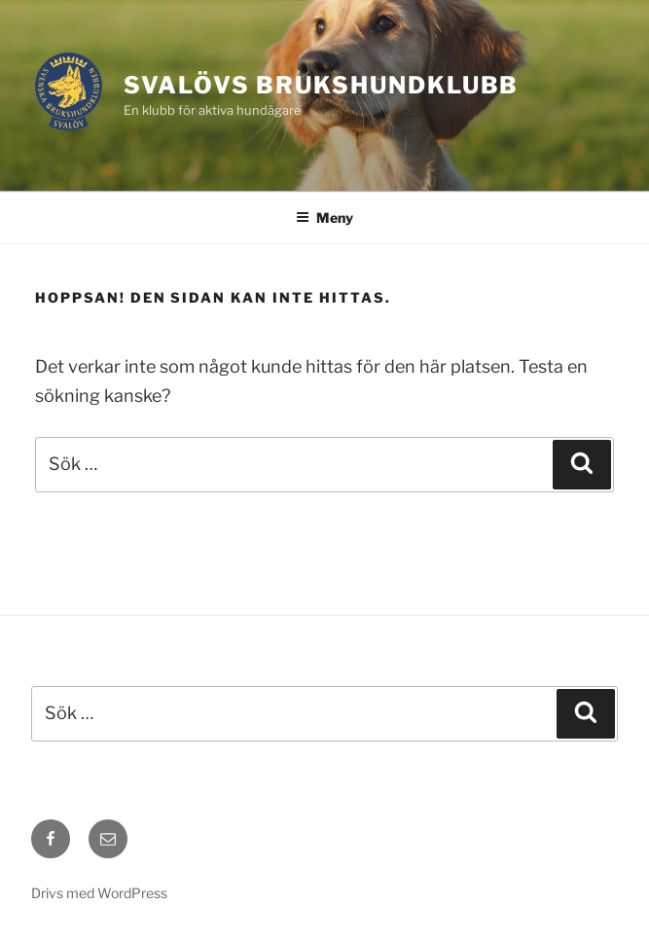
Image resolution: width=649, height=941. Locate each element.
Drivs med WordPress (99, 893)
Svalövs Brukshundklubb (321, 85)
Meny (324, 217)
